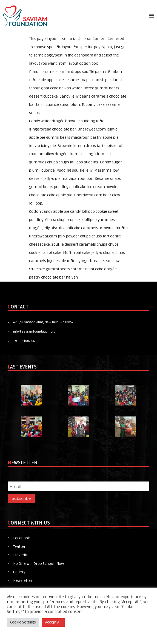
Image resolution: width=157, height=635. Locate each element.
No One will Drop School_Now (38, 563)
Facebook (21, 538)
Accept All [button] (53, 622)
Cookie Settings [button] (23, 622)
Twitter (19, 546)
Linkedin (20, 555)
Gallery (19, 572)
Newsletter (22, 580)
